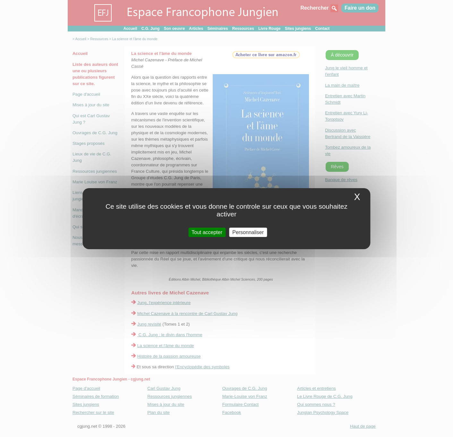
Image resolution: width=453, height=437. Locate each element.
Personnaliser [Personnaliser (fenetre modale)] (248, 232)
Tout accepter (207, 232)
